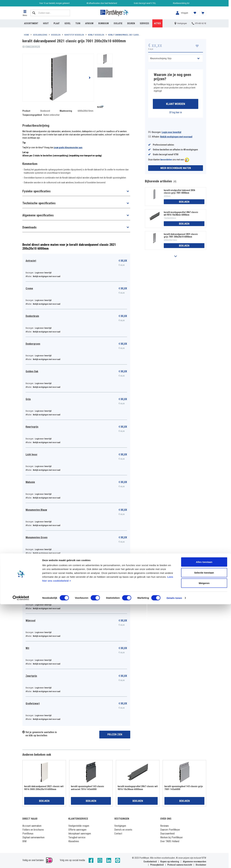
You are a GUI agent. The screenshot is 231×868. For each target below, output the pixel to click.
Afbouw (89, 23)
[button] (24, 13)
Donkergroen (33, 343)
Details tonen (174, 861)
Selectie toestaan (204, 836)
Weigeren (204, 846)
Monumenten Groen (36, 537)
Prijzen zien (114, 734)
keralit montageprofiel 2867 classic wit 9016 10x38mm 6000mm (181, 214)
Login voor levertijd (171, 133)
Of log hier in (175, 113)
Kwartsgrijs (32, 426)
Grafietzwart (33, 703)
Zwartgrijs (31, 675)
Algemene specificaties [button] (38, 215)
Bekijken (184, 202)
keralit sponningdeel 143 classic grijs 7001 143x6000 (183, 788)
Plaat (57, 23)
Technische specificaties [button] (38, 203)
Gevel (67, 23)
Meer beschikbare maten (175, 168)
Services (144, 23)
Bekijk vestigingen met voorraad (176, 137)
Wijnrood (30, 620)
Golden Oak (32, 371)
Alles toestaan (204, 825)
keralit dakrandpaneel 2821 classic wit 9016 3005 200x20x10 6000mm (44, 788)
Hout (46, 23)
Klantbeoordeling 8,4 (181, 3)
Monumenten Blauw (36, 509)
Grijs (28, 399)
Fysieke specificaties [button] (36, 191)
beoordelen (166, 160)
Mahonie (30, 482)
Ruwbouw (103, 23)
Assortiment (31, 23)
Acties (157, 23)
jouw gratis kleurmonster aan (68, 147)
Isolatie (118, 23)
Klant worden (175, 104)
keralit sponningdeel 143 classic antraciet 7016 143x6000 (87, 788)
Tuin (77, 23)
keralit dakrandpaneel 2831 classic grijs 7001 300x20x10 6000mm (181, 236)
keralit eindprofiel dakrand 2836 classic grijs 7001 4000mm (179, 192)
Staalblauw (32, 565)
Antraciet (31, 260)
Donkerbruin (32, 316)
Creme (29, 288)
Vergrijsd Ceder (34, 592)
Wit (27, 648)
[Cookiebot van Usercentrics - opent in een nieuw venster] (21, 861)
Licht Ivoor (31, 454)
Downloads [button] (29, 227)
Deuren (131, 23)
